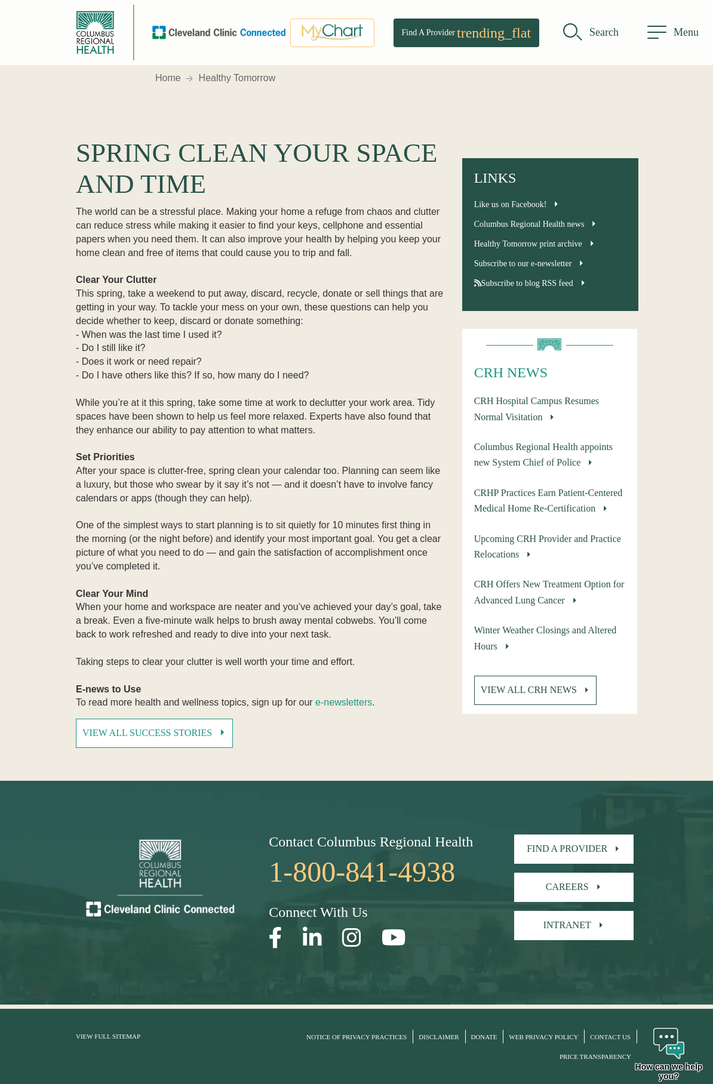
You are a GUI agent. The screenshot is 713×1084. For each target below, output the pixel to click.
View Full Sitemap (108, 1036)
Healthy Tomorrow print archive (528, 243)
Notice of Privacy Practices (356, 1036)
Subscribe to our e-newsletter (523, 263)
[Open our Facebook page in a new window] (275, 938)
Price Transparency (595, 1056)
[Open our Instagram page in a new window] (351, 938)
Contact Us (610, 1036)
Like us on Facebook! (510, 204)
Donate (484, 1036)
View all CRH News (529, 690)
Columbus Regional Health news (529, 224)
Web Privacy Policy (543, 1036)
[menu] (673, 32)
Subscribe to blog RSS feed (523, 283)
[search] (591, 32)
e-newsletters (343, 702)
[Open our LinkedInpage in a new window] (312, 938)
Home (168, 78)
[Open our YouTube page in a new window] (394, 938)
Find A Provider (466, 33)
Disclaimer (439, 1036)
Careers (567, 887)
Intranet (567, 925)
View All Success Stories (147, 733)
